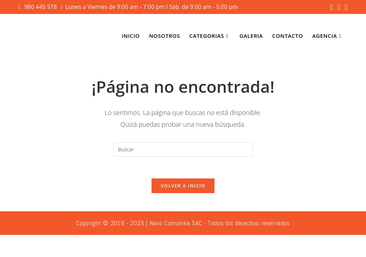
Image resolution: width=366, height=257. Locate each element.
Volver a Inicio (183, 185)
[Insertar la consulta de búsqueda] (183, 149)
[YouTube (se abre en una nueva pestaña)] (344, 7)
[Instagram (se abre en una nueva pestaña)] (338, 7)
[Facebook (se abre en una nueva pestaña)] (331, 7)
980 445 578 (41, 7)
